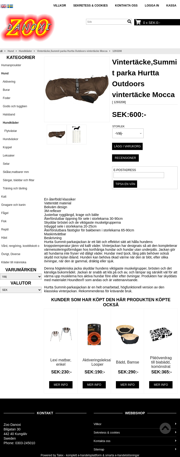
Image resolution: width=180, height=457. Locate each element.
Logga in (152, 5)
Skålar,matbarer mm (15, 172)
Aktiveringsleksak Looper (98, 362)
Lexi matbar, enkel (60, 362)
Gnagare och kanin (13, 205)
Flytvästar (9, 131)
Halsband (8, 114)
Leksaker (7, 155)
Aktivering (8, 81)
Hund (11, 51)
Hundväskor (9, 139)
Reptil (5, 229)
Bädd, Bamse (127, 362)
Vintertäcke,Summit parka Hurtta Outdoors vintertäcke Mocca (72, 51)
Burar (5, 90)
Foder (5, 98)
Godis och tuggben (14, 106)
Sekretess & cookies (90, 5)
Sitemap (135, 449)
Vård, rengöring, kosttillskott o (20, 246)
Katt (3, 196)
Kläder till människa (13, 262)
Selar (5, 163)
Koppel (6, 147)
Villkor (59, 5)
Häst (4, 237)
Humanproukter (11, 65)
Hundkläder (25, 51)
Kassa (171, 5)
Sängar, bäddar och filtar (17, 180)
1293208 (117, 51)
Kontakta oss (126, 5)
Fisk (4, 221)
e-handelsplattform (90, 455)
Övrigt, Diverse (10, 254)
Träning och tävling (14, 188)
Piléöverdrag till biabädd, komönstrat (161, 362)
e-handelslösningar (127, 455)
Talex (60, 455)
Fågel (4, 213)
